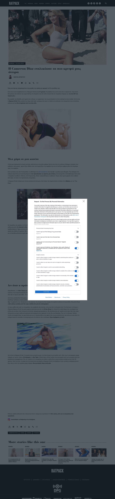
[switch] (77, 232)
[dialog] (57, 249)
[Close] (84, 201)
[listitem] (57, 228)
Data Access (57, 297)
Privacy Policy (66, 297)
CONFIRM (46, 291)
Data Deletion (48, 297)
